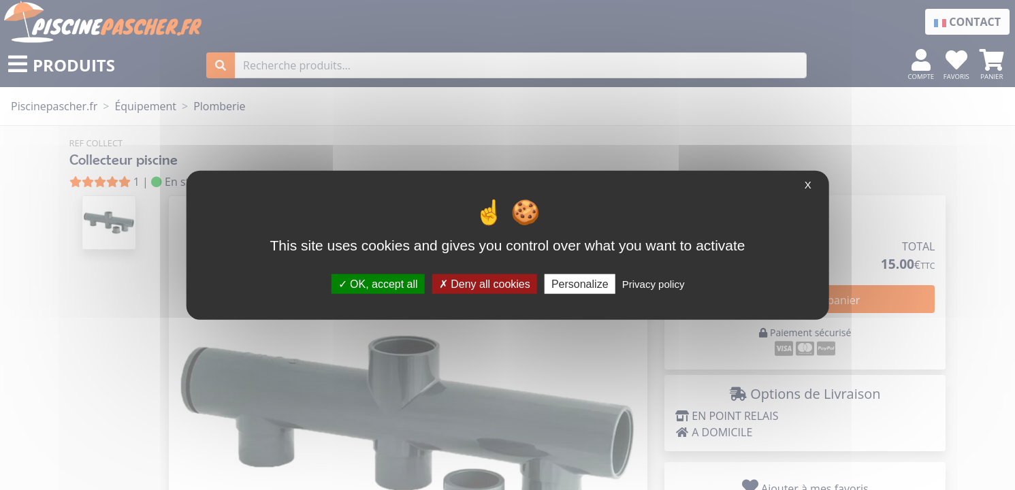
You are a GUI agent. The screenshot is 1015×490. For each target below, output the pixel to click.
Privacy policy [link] (653, 283)
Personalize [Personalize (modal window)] (580, 283)
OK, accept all (378, 283)
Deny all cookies (484, 283)
